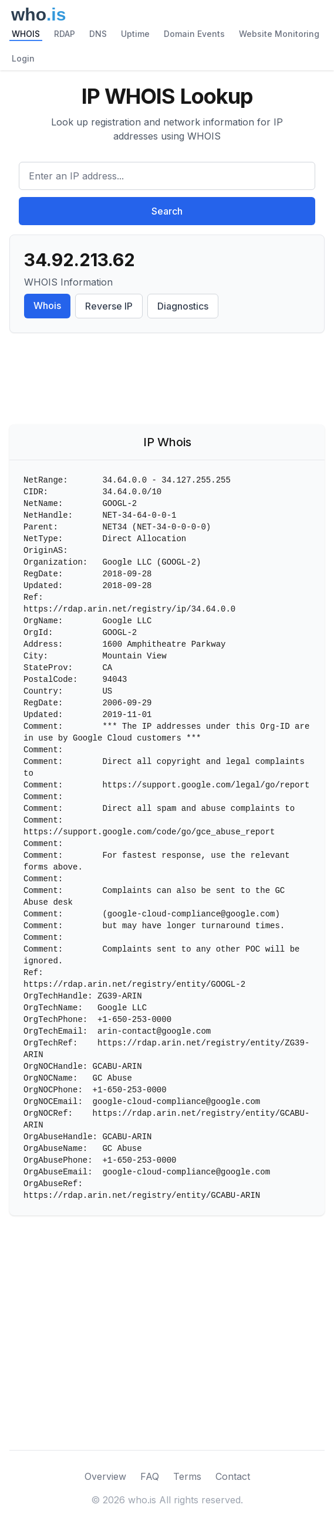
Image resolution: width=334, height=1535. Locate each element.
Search (167, 211)
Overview (105, 1476)
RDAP (64, 34)
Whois (47, 305)
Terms (187, 1476)
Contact (232, 1476)
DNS (98, 34)
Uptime (135, 34)
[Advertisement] (167, 381)
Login (23, 58)
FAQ (149, 1476)
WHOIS (26, 34)
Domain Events (194, 34)
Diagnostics (182, 306)
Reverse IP (109, 306)
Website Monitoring (279, 34)
